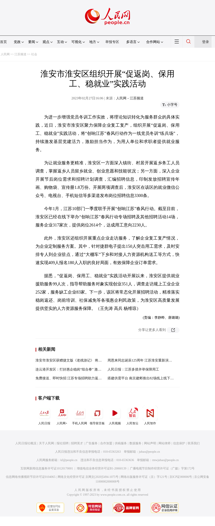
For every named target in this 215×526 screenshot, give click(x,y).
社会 (34, 54)
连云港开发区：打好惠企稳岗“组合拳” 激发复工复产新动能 (80, 369)
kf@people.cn (68, 460)
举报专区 (112, 42)
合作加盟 (106, 443)
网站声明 (150, 443)
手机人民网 (79, 415)
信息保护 (179, 443)
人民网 (5, 54)
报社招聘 (63, 443)
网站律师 (164, 443)
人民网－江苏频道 (130, 98)
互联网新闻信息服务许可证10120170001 (46, 468)
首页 (3, 42)
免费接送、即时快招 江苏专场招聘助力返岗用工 (72, 378)
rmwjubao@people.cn (165, 460)
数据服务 (135, 443)
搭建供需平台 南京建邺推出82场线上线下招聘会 (144, 378)
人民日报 (44, 415)
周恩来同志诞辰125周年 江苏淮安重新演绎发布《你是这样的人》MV (160, 360)
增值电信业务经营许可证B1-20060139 (101, 468)
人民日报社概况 (25, 443)
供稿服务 (121, 443)
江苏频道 (20, 54)
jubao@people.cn (149, 451)
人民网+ (61, 415)
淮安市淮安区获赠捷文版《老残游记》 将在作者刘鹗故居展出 (82, 360)
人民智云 (132, 415)
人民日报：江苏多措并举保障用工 (133, 369)
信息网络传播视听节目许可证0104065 (30, 476)
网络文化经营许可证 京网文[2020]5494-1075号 (88, 476)
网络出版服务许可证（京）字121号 (144, 476)
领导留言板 (97, 415)
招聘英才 (77, 443)
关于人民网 (46, 443)
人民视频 (114, 415)
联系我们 (194, 443)
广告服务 (92, 443)
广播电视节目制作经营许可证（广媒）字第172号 (162, 468)
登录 (205, 42)
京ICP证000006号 (180, 476)
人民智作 (150, 415)
